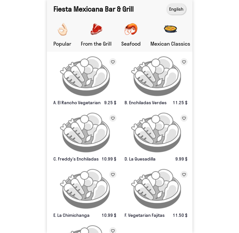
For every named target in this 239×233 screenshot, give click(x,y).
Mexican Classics (170, 43)
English (176, 9)
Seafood (131, 43)
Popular (62, 43)
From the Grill (96, 43)
